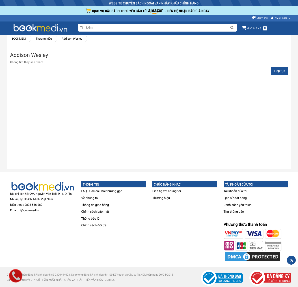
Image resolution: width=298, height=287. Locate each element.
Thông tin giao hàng (95, 205)
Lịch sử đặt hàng (235, 198)
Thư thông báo (234, 212)
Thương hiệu (44, 39)
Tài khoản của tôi (239, 184)
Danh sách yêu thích (238, 205)
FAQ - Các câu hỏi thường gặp (102, 191)
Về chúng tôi (90, 198)
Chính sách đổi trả (94, 225)
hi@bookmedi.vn (29, 210)
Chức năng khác (167, 184)
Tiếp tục (279, 71)
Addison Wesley (72, 39)
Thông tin (91, 184)
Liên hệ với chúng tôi (166, 191)
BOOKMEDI (18, 39)
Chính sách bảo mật (95, 212)
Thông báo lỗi (90, 219)
